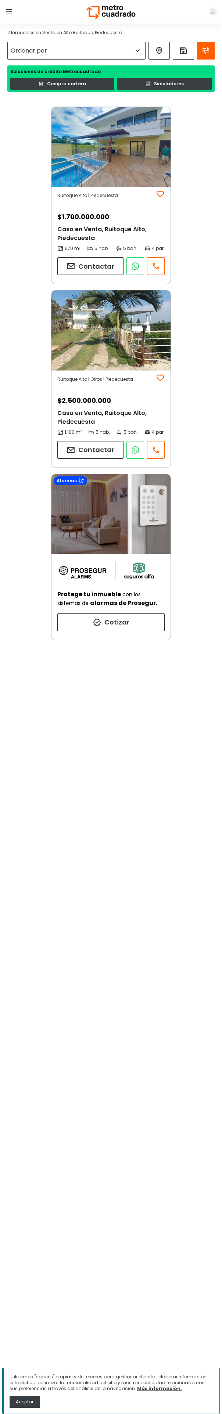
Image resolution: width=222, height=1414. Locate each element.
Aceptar (24, 1402)
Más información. (159, 1388)
